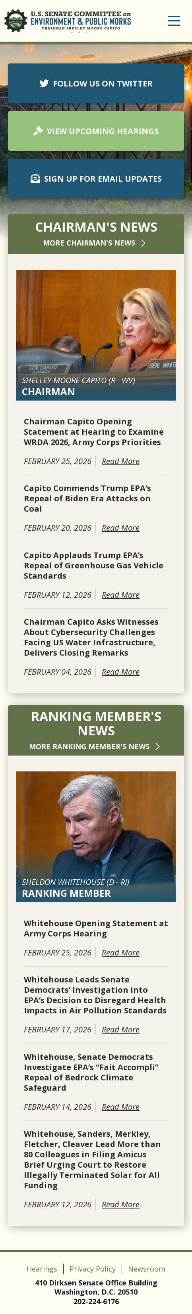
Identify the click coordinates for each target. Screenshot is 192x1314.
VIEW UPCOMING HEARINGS (96, 131)
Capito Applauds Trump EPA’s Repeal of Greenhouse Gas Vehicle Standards (93, 565)
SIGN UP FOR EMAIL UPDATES (96, 178)
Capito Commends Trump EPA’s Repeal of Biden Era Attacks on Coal (87, 498)
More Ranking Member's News (96, 746)
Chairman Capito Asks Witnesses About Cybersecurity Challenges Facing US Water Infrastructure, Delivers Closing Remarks (91, 637)
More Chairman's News (96, 242)
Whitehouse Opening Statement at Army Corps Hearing (96, 928)
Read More (121, 461)
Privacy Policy (93, 1269)
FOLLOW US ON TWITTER (96, 83)
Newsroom (146, 1269)
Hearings (42, 1269)
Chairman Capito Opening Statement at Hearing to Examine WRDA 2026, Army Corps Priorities (94, 431)
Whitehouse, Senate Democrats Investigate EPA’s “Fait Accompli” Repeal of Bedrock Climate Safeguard (91, 1072)
